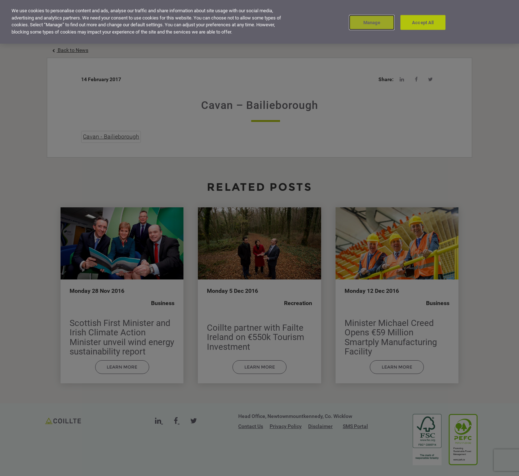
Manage (371, 21)
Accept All (423, 21)
